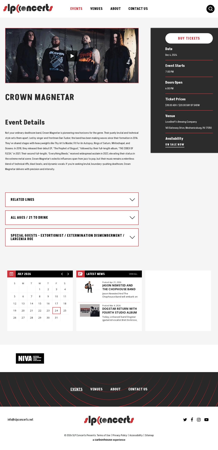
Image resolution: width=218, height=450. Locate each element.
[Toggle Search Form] (210, 9)
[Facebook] (192, 418)
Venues (96, 8)
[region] (40, 299)
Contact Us (138, 8)
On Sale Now (174, 144)
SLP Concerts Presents (28, 9)
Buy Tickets (189, 38)
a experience (109, 438)
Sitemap (149, 433)
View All (133, 272)
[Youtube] (206, 418)
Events (76, 8)
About (115, 8)
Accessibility (136, 433)
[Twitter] (185, 418)
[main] (109, 180)
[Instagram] (199, 418)
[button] (71, 55)
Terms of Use (103, 433)
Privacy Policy (120, 433)
